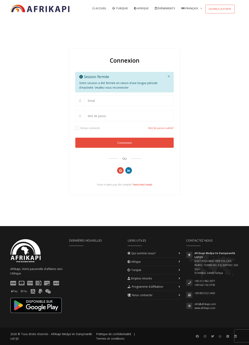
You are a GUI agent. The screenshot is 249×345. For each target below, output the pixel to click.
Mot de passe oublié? (161, 128)
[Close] (168, 76)
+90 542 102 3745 (204, 285)
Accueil (99, 8)
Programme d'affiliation (145, 287)
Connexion (124, 143)
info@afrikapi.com (205, 304)
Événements (165, 8)
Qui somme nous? (142, 253)
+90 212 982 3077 (204, 281)
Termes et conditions (110, 338)
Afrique (141, 8)
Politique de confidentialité (113, 334)
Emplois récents (140, 278)
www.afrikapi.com (204, 308)
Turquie (120, 8)
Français (190, 8)
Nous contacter (140, 295)
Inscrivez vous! (142, 184)
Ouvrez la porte (220, 9)
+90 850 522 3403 (204, 293)
